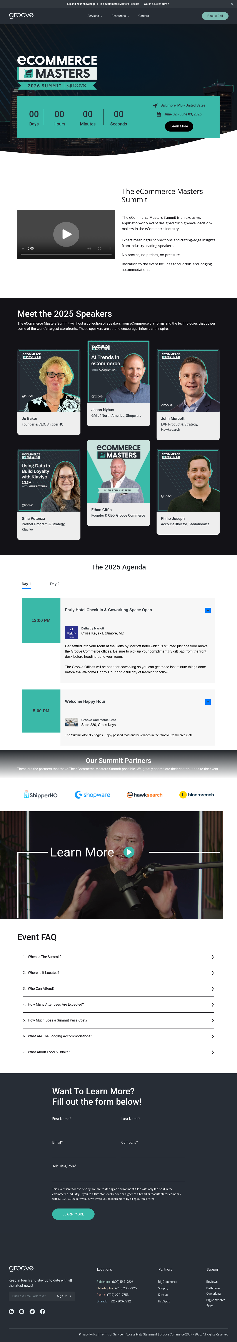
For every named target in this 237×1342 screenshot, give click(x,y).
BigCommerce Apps (215, 1302)
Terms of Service (111, 1334)
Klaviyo (163, 1295)
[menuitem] (94, 16)
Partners (165, 1269)
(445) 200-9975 (126, 1288)
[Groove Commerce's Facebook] (42, 1311)
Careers (144, 16)
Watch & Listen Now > (156, 3)
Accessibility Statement (141, 1334)
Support (213, 1269)
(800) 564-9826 (123, 1282)
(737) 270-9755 (118, 1295)
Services (93, 16)
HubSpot (164, 1301)
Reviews (212, 1282)
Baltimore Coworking (213, 1290)
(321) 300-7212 (120, 1301)
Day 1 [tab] (26, 584)
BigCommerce (167, 1282)
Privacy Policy (88, 1334)
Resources (119, 16)
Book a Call (215, 16)
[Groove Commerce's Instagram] (21, 1311)
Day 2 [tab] (55, 584)
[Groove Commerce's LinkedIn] (11, 1311)
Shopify (163, 1288)
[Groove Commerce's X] (32, 1311)
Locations (104, 1269)
